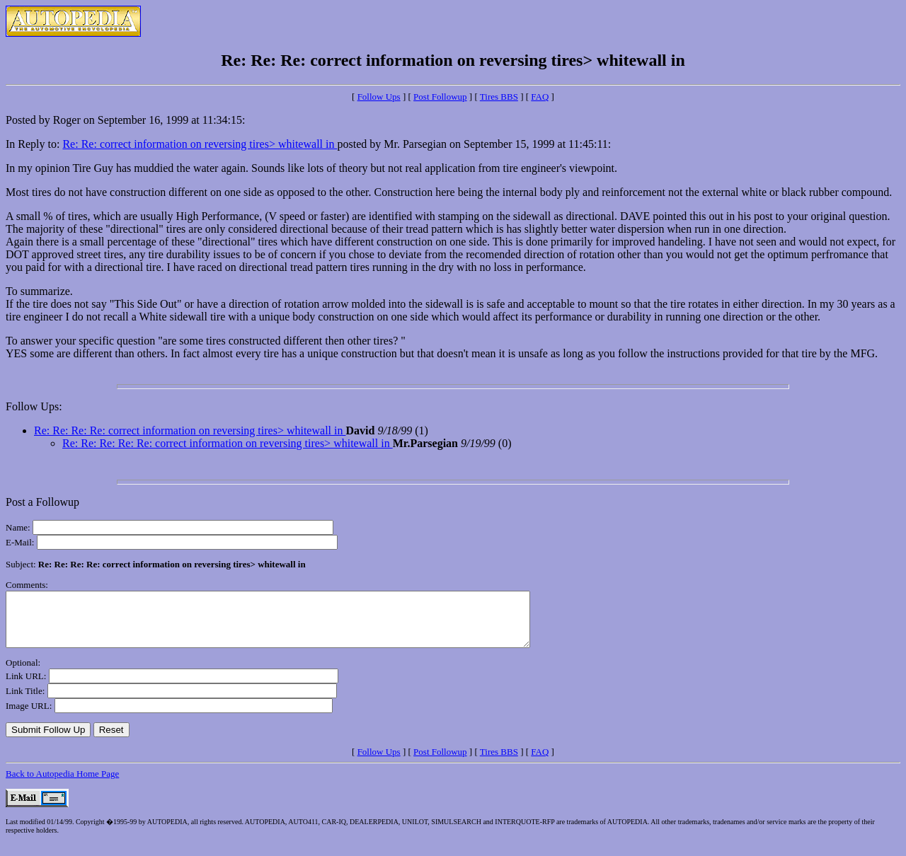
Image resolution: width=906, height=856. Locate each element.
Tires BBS (499, 96)
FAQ (540, 96)
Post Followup (440, 96)
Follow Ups (379, 96)
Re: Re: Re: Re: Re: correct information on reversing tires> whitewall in (227, 443)
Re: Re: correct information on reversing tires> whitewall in (199, 144)
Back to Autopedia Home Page (62, 784)
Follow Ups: (34, 406)
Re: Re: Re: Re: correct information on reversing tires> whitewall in (189, 430)
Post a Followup (42, 502)
